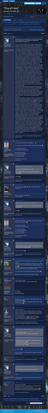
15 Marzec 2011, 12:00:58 (19, 218)
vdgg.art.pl (32, 15)
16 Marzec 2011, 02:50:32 (19, 357)
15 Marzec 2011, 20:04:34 (19, 307)
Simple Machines (11, 410)
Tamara (6, 278)
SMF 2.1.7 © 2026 (5, 410)
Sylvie (20, 24)
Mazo (5, 307)
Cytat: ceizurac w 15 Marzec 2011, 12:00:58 (24, 243)
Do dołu (5, 33)
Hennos (6, 259)
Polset (5, 36)
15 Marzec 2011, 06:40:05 (19, 140)
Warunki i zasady (39, 410)
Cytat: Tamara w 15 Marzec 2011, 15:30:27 (24, 329)
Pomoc (35, 410)
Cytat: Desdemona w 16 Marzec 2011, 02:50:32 (25, 366)
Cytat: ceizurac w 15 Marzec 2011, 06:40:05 (24, 166)
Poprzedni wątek (33, 29)
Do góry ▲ (44, 410)
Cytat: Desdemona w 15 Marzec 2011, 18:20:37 (25, 337)
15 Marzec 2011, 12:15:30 (19, 240)
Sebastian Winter (8, 184)
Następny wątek (41, 29)
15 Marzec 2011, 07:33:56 (19, 163)
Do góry (5, 396)
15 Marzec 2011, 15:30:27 (19, 278)
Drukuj (42, 33)
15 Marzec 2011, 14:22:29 (19, 258)
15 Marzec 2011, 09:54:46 (19, 200)
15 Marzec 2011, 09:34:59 (19, 184)
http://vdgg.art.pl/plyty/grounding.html (22, 392)
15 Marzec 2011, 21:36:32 (19, 326)
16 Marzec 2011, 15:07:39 (19, 382)
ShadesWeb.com (11, 411)
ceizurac (6, 140)
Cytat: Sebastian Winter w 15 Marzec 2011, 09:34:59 (26, 202)
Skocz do (28, 403)
